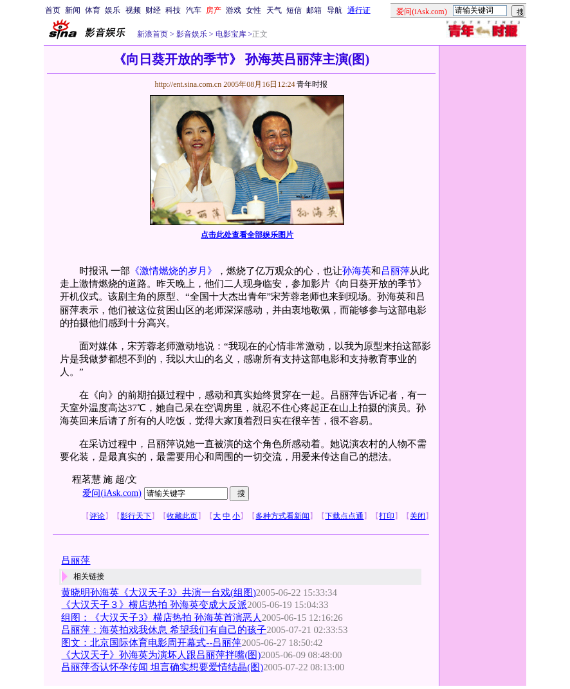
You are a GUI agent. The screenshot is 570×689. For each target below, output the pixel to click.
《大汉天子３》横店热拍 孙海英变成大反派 (154, 605)
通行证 (359, 10)
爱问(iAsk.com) (111, 493)
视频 (133, 10)
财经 (153, 10)
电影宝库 (230, 34)
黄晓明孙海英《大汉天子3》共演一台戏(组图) (158, 592)
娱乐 (112, 10)
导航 (334, 10)
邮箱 (314, 10)
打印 (386, 515)
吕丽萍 (395, 271)
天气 (274, 10)
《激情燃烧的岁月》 (173, 271)
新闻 (72, 10)
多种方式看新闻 (282, 515)
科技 (173, 10)
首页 (52, 10)
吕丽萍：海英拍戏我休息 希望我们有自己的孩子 (163, 630)
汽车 (193, 10)
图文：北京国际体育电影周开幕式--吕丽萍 (151, 643)
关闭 (417, 515)
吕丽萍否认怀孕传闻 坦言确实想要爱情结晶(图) (162, 667)
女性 (253, 10)
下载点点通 (344, 515)
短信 (294, 10)
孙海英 (356, 271)
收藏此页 (182, 515)
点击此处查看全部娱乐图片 (247, 234)
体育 (92, 10)
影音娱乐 (191, 34)
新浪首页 (152, 34)
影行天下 (135, 515)
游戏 (233, 10)
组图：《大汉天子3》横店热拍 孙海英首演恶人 (161, 617)
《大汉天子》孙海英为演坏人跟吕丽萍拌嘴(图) (161, 655)
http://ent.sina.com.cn (188, 84)
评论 (97, 515)
